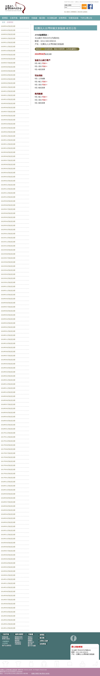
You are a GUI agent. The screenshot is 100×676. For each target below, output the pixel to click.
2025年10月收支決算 (8, 50)
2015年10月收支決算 (8, 538)
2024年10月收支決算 (8, 99)
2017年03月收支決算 (8, 469)
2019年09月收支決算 (8, 347)
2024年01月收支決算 (8, 136)
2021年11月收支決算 (8, 242)
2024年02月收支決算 (8, 132)
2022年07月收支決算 (8, 209)
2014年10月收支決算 (8, 587)
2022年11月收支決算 (8, 193)
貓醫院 (30, 640)
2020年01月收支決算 (8, 331)
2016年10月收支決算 (8, 490)
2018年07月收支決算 (8, 404)
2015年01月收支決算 (8, 575)
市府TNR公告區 (69, 2)
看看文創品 (6, 639)
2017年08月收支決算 (8, 449)
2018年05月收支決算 (8, 412)
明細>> (44, 63)
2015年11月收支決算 (8, 534)
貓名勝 (30, 644)
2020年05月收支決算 (8, 315)
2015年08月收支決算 (8, 547)
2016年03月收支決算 (8, 518)
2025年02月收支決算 (8, 83)
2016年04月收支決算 (8, 514)
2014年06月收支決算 (8, 604)
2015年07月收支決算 (8, 551)
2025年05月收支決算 (8, 71)
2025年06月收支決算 (8, 67)
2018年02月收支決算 (8, 425)
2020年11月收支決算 (8, 290)
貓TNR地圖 (32, 646)
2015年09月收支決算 (8, 543)
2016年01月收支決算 (8, 526)
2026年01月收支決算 (8, 38)
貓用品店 (31, 642)
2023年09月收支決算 (8, 152)
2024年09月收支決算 (8, 103)
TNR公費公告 (86, 18)
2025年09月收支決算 (8, 55)
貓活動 (42, 18)
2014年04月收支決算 (8, 612)
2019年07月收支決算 (8, 355)
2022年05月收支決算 (8, 217)
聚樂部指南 (18, 637)
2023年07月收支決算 (8, 160)
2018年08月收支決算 (8, 400)
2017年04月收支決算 (8, 465)
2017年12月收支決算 (8, 433)
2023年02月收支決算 (8, 181)
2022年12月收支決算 (8, 189)
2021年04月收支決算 (8, 270)
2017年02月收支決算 (8, 473)
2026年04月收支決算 (8, 26)
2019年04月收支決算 (8, 368)
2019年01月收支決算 (8, 380)
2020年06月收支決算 (8, 311)
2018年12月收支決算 (8, 384)
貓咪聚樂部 (24, 18)
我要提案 (5, 637)
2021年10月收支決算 (8, 246)
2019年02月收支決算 (8, 376)
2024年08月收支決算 (8, 107)
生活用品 (5, 643)
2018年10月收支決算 (8, 392)
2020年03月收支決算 (8, 323)
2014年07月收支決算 (8, 599)
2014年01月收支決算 (8, 624)
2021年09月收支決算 (8, 250)
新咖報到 (18, 642)
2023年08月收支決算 (8, 156)
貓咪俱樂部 (19, 634)
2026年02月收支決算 (8, 34)
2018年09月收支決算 (8, 396)
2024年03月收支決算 (8, 128)
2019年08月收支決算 (8, 351)
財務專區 (63, 18)
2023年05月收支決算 (8, 168)
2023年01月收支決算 (8, 185)
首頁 (3, 22)
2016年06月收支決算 (8, 506)
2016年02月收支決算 (8, 522)
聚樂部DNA (19, 639)
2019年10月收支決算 (8, 343)
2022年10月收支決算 (8, 197)
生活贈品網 (52, 18)
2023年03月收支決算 (8, 177)
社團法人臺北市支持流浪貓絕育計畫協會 (87, 2)
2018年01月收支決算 (8, 429)
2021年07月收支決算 (8, 258)
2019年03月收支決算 (8, 372)
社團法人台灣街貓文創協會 (8, 670)
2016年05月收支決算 (8, 510)
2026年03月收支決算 (8, 30)
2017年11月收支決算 (8, 437)
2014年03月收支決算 (8, 616)
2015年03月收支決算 (8, 567)
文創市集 (14, 18)
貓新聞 (17, 640)
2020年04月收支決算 (8, 319)
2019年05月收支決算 (8, 364)
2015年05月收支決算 (8, 559)
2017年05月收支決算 (8, 461)
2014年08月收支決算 (8, 595)
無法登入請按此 (82, 12)
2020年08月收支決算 (8, 303)
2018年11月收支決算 (8, 388)
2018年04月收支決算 (8, 416)
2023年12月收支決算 (8, 140)
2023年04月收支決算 (8, 172)
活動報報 (18, 644)
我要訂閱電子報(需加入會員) (40, 673)
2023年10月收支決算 (8, 148)
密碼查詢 (73, 12)
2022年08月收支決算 (8, 205)
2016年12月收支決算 (8, 482)
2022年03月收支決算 (8, 225)
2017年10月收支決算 (8, 441)
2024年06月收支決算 (8, 116)
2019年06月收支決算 (8, 360)
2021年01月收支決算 (8, 282)
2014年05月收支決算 (8, 608)
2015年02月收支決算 (8, 571)
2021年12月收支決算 (8, 238)
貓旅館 (30, 639)
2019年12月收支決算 (8, 335)
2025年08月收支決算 (8, 59)
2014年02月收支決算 (8, 620)
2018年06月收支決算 (8, 408)
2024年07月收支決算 (8, 111)
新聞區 (5, 18)
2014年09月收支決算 (8, 591)
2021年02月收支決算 (8, 278)
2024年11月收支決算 (8, 95)
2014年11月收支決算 (8, 583)
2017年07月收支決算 (8, 453)
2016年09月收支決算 (8, 494)
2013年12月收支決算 (8, 628)
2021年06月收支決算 (8, 262)
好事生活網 (44, 641)
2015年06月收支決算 (8, 555)
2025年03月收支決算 (8, 79)
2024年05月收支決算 (8, 120)
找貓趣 (34, 18)
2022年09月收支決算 (8, 201)
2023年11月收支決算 (8, 144)
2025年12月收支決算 (8, 42)
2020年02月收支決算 (8, 327)
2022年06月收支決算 (8, 213)
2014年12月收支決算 (8, 579)
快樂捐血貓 (73, 18)
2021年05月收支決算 (8, 266)
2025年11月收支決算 (8, 46)
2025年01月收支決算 (8, 87)
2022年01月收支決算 (8, 233)
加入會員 (67, 12)
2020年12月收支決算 (8, 286)
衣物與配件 (5, 641)
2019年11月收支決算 (8, 339)
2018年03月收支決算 (8, 421)
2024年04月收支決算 (8, 124)
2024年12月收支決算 (8, 91)
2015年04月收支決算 (8, 563)
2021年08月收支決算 (8, 254)
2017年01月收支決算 (8, 477)
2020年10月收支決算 (8, 294)
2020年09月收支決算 (8, 299)
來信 (42, 49)
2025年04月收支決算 (8, 75)
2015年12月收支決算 (8, 530)
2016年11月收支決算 (8, 486)
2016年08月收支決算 (8, 498)
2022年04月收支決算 (8, 221)
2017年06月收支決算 (8, 457)
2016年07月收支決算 (8, 502)
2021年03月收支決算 (8, 274)
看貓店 (30, 637)
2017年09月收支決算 (8, 445)
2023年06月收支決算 (8, 164)
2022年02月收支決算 (8, 229)
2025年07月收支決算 (8, 63)
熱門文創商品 (6, 645)
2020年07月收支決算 (8, 307)
